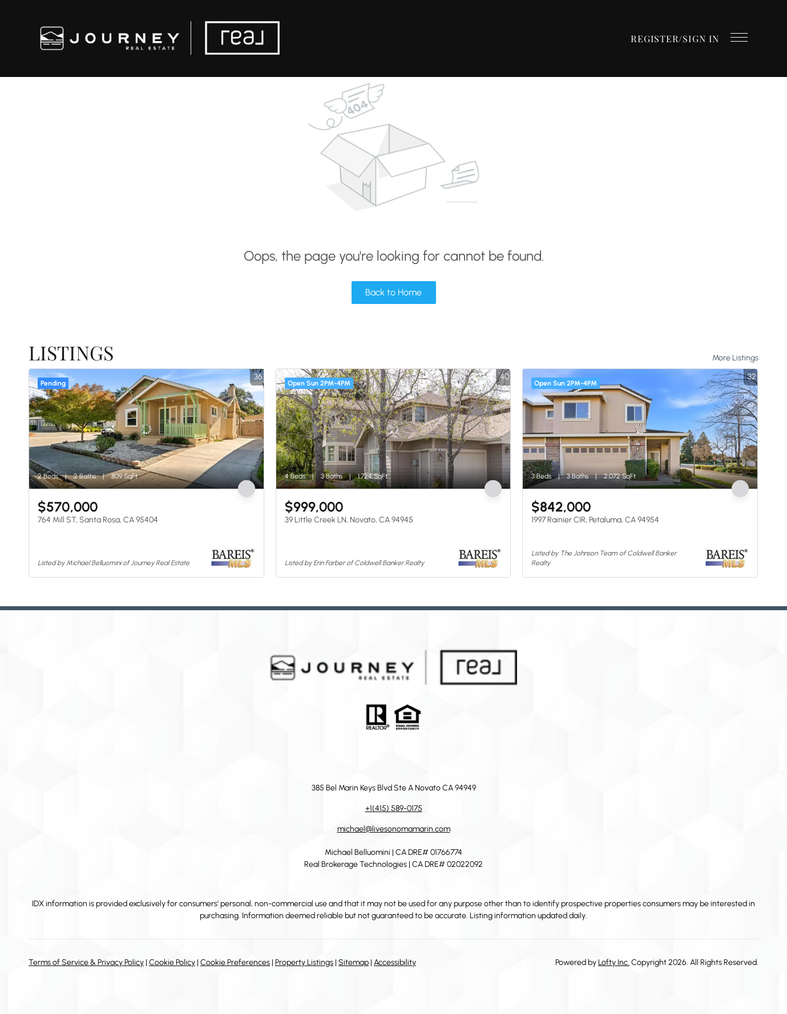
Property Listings (304, 962)
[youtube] (428, 756)
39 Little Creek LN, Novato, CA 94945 (349, 520)
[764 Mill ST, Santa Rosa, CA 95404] (146, 429)
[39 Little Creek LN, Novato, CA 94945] (393, 429)
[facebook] (336, 756)
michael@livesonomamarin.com (393, 829)
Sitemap (353, 962)
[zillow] (382, 756)
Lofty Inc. (613, 962)
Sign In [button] (701, 38)
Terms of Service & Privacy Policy (86, 962)
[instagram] (405, 756)
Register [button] (655, 38)
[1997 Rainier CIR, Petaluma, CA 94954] (640, 429)
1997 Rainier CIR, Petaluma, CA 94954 (595, 520)
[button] (159, 38)
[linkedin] (359, 756)
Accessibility (395, 962)
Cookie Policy (172, 962)
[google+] (450, 756)
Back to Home (393, 292)
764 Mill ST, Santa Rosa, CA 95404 (98, 520)
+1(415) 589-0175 (393, 808)
